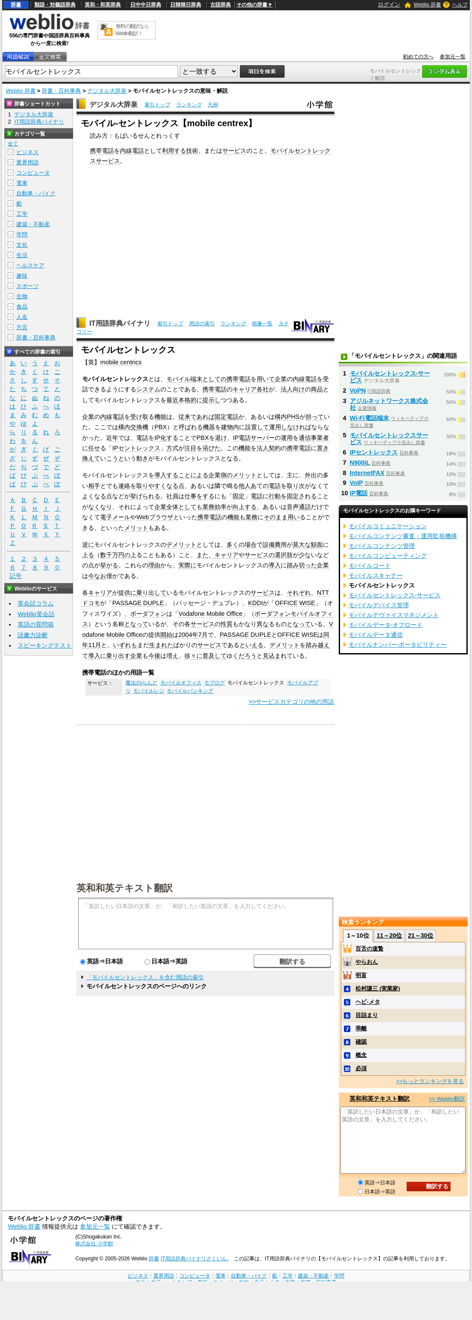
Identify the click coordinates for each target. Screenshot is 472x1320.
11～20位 (389, 935)
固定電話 (227, 416)
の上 (130, 554)
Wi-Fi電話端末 (369, 418)
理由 (154, 565)
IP (157, 437)
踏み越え (318, 645)
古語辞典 (220, 5)
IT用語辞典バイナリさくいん (194, 1259)
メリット (136, 527)
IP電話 (242, 437)
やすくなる (163, 485)
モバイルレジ (148, 690)
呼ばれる (191, 427)
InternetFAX (367, 472)
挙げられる (145, 496)
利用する (174, 150)
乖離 (361, 1028)
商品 (317, 389)
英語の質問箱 (36, 624)
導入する (166, 475)
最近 (172, 400)
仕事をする (199, 496)
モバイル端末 (184, 378)
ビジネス (27, 152)
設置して (257, 427)
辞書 (16, 5)
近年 (112, 437)
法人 (263, 448)
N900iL (360, 462)
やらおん (367, 962)
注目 (190, 448)
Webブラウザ (154, 517)
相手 (94, 485)
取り (142, 485)
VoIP (356, 482)
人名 (22, 317)
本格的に (190, 400)
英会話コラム (36, 603)
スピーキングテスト (45, 645)
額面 (317, 544)
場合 (251, 544)
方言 (22, 327)
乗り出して (151, 592)
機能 (160, 416)
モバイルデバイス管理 (379, 605)
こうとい (118, 458)
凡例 (213, 105)
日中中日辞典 (145, 5)
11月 (94, 645)
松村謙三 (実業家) (378, 988)
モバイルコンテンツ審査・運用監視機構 (403, 536)
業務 (208, 506)
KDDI (255, 602)
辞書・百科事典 (61, 91)
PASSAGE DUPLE (138, 602)
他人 (245, 485)
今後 (154, 655)
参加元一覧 (453, 57)
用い (294, 517)
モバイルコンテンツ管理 (382, 545)
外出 (311, 475)
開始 (166, 634)
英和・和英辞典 (103, 5)
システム (148, 389)
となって (136, 624)
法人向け (293, 389)
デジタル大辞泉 (106, 91)
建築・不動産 (33, 224)
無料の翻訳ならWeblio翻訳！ (132, 29)
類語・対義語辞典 (55, 5)
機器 (209, 427)
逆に (88, 544)
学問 (22, 234)
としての (214, 378)
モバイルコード (370, 565)
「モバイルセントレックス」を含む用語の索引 (145, 977)
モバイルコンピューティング (388, 555)
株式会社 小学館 (94, 1244)
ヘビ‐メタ (368, 1002)
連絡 (124, 485)
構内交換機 (133, 427)
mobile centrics (120, 362)
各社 (263, 389)
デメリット (181, 544)
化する (169, 437)
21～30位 (420, 935)
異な (263, 624)
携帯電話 (102, 150)
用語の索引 (202, 324)
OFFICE (286, 602)
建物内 (230, 427)
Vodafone (191, 613)
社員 (172, 496)
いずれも (125, 645)
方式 (172, 448)
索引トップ (157, 105)
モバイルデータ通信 (376, 634)
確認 (361, 1041)
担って (315, 416)
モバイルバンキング (190, 690)
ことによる (193, 475)
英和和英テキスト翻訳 (125, 887)
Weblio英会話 (36, 614)
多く (233, 544)
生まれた (161, 645)
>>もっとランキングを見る (430, 1081)
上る (88, 554)
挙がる (109, 565)
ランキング (189, 105)
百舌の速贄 (369, 948)
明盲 (361, 975)
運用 (287, 437)
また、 (205, 554)
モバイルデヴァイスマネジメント (394, 615)
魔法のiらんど (142, 682)
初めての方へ (418, 57)
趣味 (22, 275)
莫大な (302, 544)
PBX (160, 427)
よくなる (94, 496)
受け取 (139, 416)
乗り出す (118, 655)
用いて (266, 378)
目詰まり (367, 1015)
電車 (22, 183)
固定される (302, 496)
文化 (22, 245)
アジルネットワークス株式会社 (389, 404)
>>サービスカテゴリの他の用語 (291, 701)
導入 (275, 565)
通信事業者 (314, 437)
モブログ (214, 682)
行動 (275, 496)
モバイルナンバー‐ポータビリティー (398, 644)
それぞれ (299, 592)
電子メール (115, 517)
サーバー (263, 437)
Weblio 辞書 (427, 5)
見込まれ (275, 655)
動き (142, 458)
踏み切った (302, 565)
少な (305, 554)
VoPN (358, 390)
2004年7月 (193, 634)
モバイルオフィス (181, 682)
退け (221, 437)
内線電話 (132, 150)
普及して (214, 655)
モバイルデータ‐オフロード (386, 624)
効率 (221, 506)
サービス (234, 150)
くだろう (245, 655)
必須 (361, 1068)
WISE (307, 602)
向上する (245, 506)
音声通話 (299, 506)
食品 (22, 306)
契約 (275, 448)
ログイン (389, 4)
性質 (227, 624)
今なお (97, 575)
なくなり (100, 506)
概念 (361, 1055)
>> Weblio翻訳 (447, 1099)
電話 (142, 437)
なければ (299, 427)
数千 (106, 554)
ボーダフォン (148, 613)
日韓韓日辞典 (185, 5)
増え (172, 655)
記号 (15, 576)
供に (130, 592)
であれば (202, 416)
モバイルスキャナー (376, 575)
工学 (22, 214)
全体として (181, 506)
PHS (293, 416)
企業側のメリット (232, 475)
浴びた (211, 448)
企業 (281, 378)
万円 (118, 554)
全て (13, 143)
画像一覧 (262, 324)
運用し (278, 427)
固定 (239, 496)
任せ (94, 448)
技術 (192, 150)
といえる (251, 645)
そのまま (276, 517)
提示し (211, 400)
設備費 (272, 544)
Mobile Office (224, 613)
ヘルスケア (30, 265)
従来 (184, 416)
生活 (22, 255)
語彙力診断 (33, 635)
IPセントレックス (136, 448)
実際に (187, 565)
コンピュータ (33, 173)
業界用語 (27, 162)
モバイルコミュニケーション (388, 526)
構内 (281, 416)
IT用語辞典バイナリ (119, 323)
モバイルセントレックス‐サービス (390, 377)
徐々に (193, 655)
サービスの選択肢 (269, 554)
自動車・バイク (35, 193)
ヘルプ (460, 5)
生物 (22, 296)
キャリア (245, 389)
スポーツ (27, 286)
